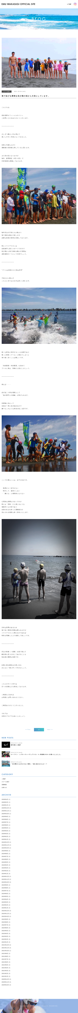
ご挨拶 (4, 779)
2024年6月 (5, 859)
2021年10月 (5, 950)
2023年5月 (5, 896)
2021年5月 (5, 965)
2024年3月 (5, 868)
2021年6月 (5, 962)
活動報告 (4, 784)
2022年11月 (5, 913)
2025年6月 (5, 825)
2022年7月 (5, 925)
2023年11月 (5, 879)
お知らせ (4, 787)
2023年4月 (5, 899)
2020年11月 (5, 982)
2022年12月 (5, 910)
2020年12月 (5, 979)
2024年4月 (5, 865)
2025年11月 (5, 810)
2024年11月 (5, 845)
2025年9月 (5, 816)
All (39, 729)
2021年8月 (5, 956)
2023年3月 (5, 902)
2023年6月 (5, 893)
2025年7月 (5, 822)
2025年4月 (5, 830)
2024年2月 (5, 870)
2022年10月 (5, 916)
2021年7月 (5, 959)
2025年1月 (5, 839)
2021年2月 (5, 973)
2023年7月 (5, 890)
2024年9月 (5, 850)
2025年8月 (5, 819)
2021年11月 (5, 947)
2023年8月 (5, 888)
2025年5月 (5, 828)
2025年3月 (5, 833)
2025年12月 (5, 808)
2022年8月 (5, 922)
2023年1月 (5, 907)
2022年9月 (5, 919)
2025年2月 (5, 836)
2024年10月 (5, 848)
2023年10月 (5, 882)
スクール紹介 (5, 781)
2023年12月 (5, 876)
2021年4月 (5, 967)
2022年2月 (5, 939)
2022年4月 (5, 933)
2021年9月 (5, 953)
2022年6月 (5, 927)
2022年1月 (5, 942)
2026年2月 (5, 802)
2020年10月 (5, 985)
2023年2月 (5, 905)
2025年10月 (5, 813)
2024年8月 (5, 853)
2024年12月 (5, 842)
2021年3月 (5, 970)
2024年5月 (5, 862)
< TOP (69, 4)
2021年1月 (5, 976)
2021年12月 (5, 945)
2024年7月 (5, 856)
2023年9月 (5, 885)
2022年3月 (5, 936)
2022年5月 (5, 930)
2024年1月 (5, 873)
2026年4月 (5, 799)
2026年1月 (5, 805)
